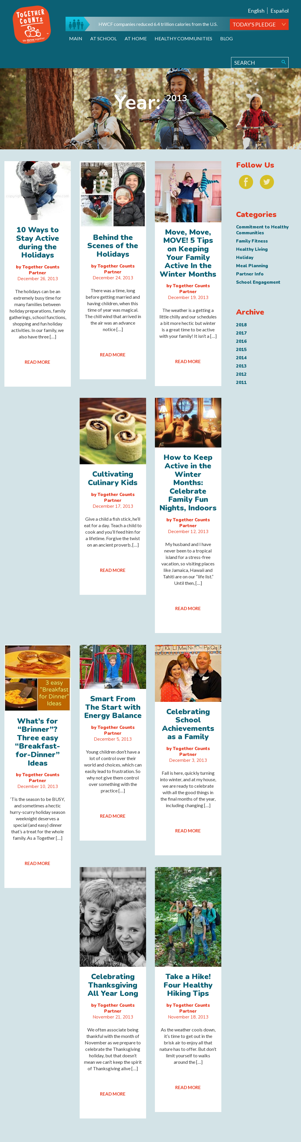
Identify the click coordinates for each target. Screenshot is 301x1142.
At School (103, 38)
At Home (136, 38)
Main (75, 38)
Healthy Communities (183, 38)
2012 (241, 374)
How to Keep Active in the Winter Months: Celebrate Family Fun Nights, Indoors (188, 482)
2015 (241, 350)
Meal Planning (252, 266)
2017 (241, 333)
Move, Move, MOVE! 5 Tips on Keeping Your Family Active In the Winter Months (188, 253)
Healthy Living (252, 249)
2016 (241, 341)
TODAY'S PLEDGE (254, 24)
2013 (241, 366)
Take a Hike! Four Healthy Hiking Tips (188, 985)
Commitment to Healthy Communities (262, 230)
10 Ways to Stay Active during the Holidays (37, 242)
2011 (241, 382)
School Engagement (258, 282)
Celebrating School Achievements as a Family (188, 724)
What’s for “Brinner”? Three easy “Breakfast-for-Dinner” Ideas (37, 742)
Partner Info (250, 274)
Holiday (244, 258)
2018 (241, 325)
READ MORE (37, 362)
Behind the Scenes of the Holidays (112, 245)
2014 (241, 358)
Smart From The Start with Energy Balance (113, 707)
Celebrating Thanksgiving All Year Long (113, 985)
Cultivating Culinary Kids (113, 478)
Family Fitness (252, 241)
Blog (226, 38)
